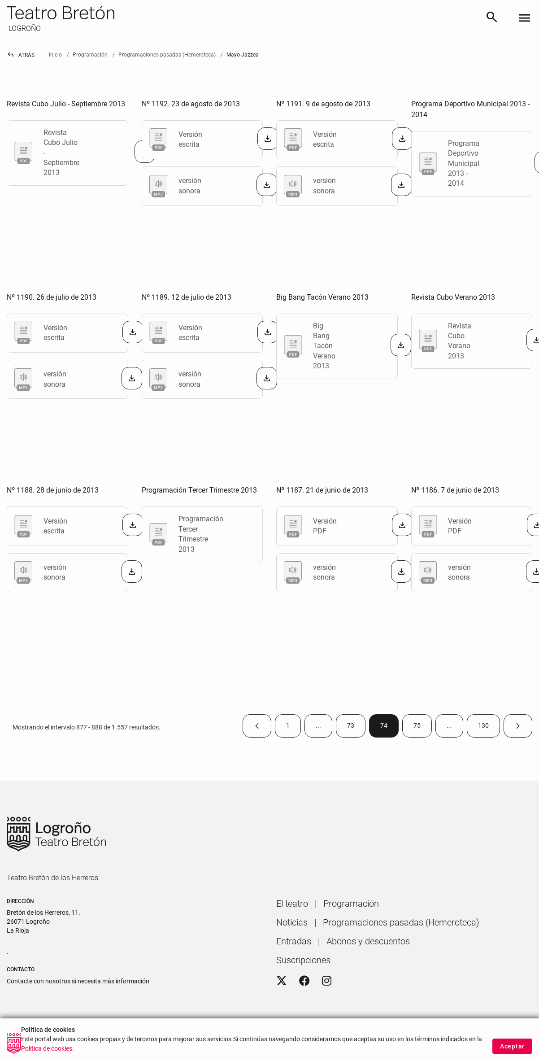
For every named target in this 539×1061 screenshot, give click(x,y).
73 (356, 727)
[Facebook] (304, 981)
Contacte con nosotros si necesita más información (78, 981)
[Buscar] (492, 18)
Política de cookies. (47, 1048)
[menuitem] (292, 903)
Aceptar (512, 1046)
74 (389, 727)
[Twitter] (281, 981)
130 (489, 727)
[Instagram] (326, 981)
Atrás (21, 55)
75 (422, 727)
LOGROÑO (24, 28)
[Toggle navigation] (524, 18)
